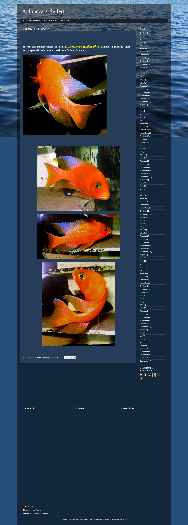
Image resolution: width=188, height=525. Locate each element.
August (142, 67)
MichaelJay (107, 520)
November (144, 58)
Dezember (144, 55)
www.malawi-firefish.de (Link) (56, 20)
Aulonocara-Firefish (33, 510)
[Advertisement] (78, 385)
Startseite (79, 408)
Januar (142, 52)
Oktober (143, 33)
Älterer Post (127, 408)
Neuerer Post (30, 408)
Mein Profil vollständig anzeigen (35, 513)
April (141, 42)
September (144, 64)
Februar (143, 48)
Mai (141, 39)
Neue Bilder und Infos (31, 20)
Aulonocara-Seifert (43, 11)
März (142, 45)
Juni (141, 74)
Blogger (125, 520)
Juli (141, 36)
